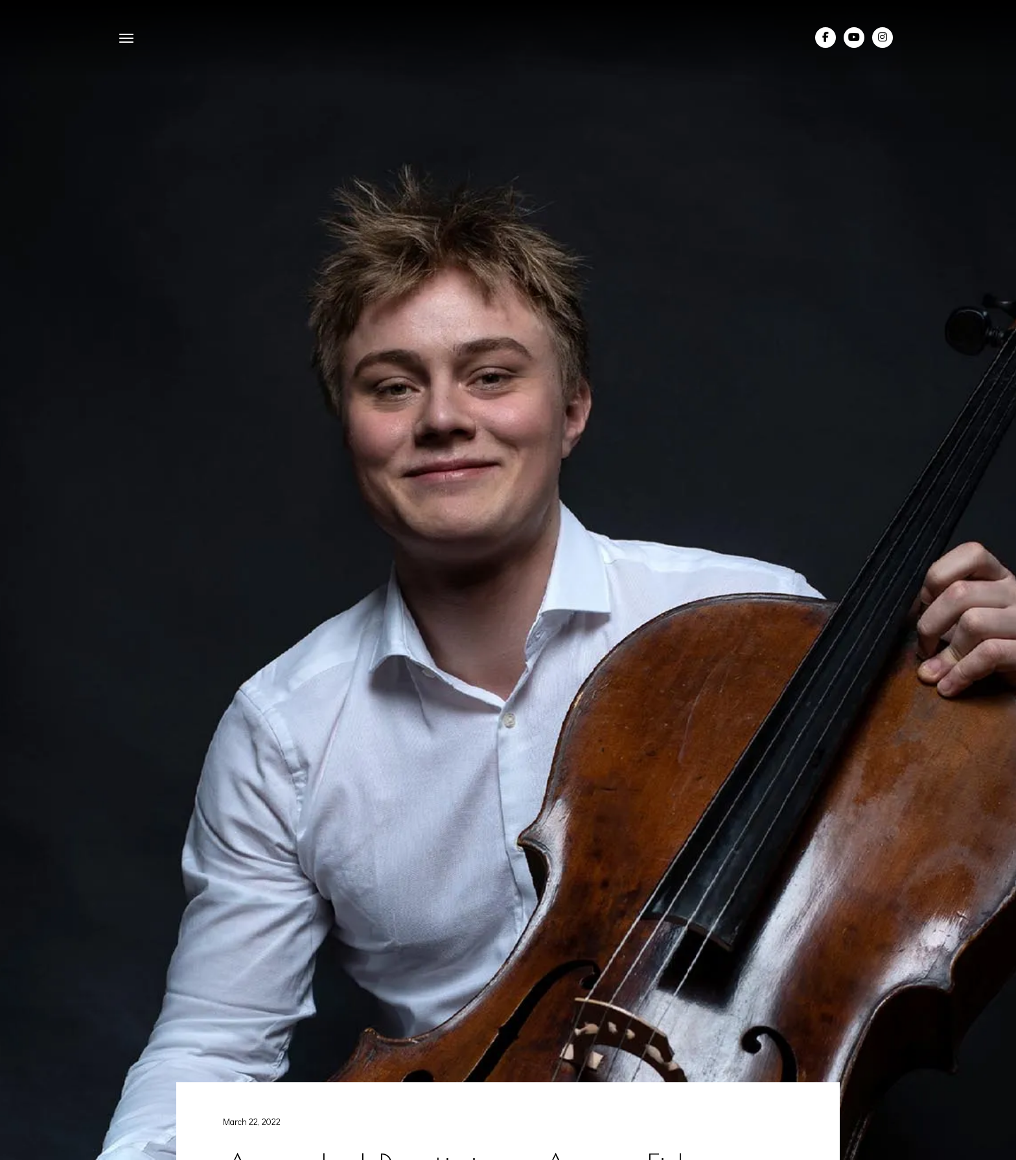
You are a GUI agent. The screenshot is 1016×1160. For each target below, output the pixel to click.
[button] (126, 38)
